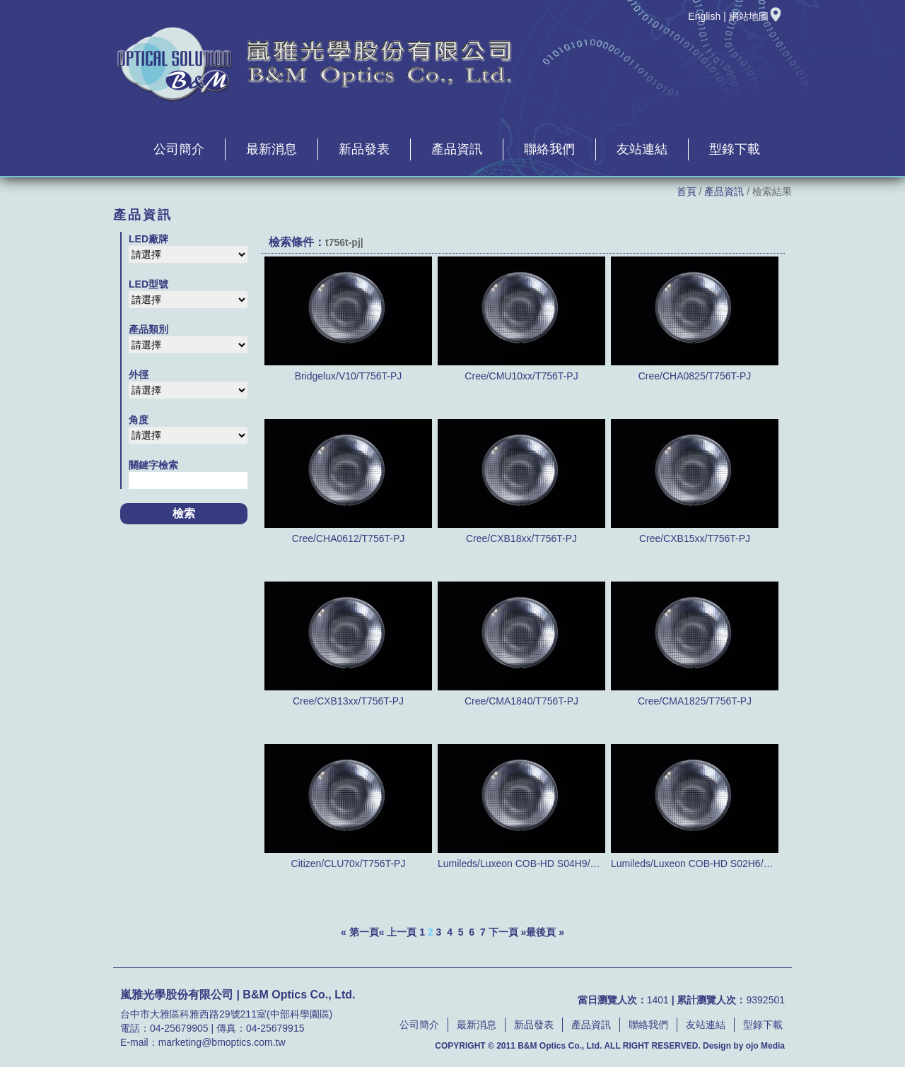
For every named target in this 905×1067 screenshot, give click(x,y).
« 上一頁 (398, 932)
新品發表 (364, 149)
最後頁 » (545, 932)
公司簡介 (178, 149)
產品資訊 (456, 149)
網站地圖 (756, 16)
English (704, 16)
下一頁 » (508, 932)
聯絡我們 (549, 149)
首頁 (686, 191)
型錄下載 (734, 149)
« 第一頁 (360, 932)
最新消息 (271, 149)
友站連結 (642, 149)
